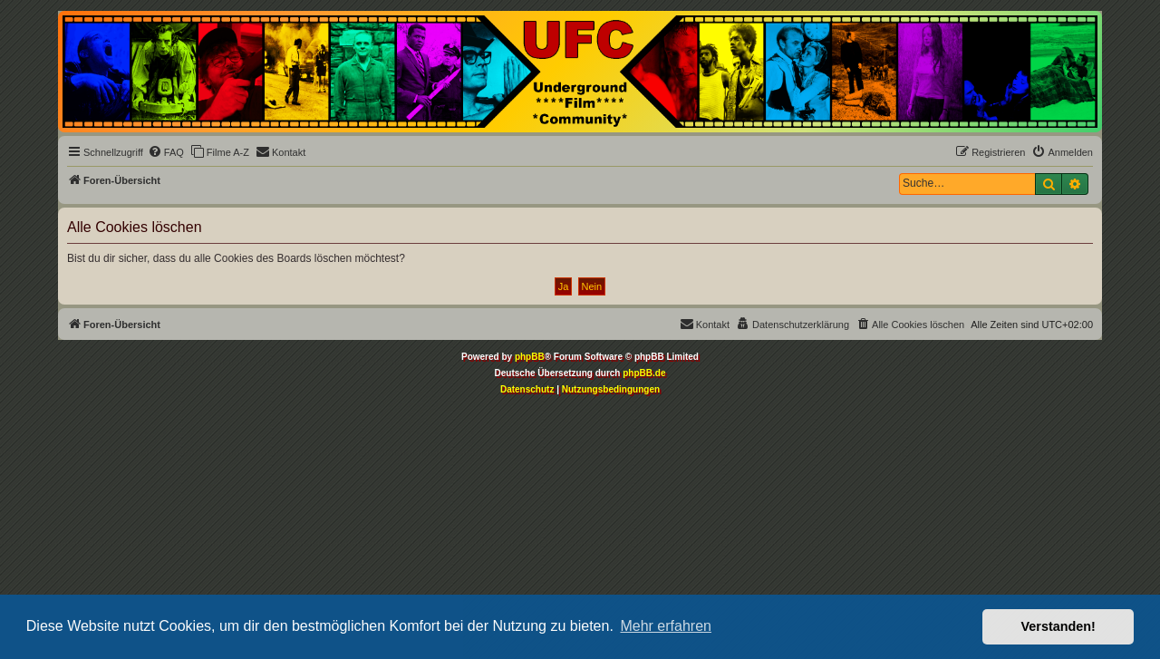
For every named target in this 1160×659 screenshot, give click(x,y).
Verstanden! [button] (1058, 626)
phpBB (530, 357)
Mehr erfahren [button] (665, 626)
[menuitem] (166, 152)
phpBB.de (644, 373)
